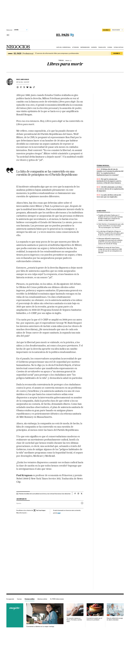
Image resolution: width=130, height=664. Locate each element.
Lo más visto (101, 211)
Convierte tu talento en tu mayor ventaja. (40, 626)
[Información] (71, 60)
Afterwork (75, 47)
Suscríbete (116, 53)
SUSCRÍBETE (106, 30)
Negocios (18, 47)
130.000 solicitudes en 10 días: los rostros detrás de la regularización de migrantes (110, 189)
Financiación (102, 47)
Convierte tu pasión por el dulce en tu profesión (94, 619)
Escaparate (10, 599)
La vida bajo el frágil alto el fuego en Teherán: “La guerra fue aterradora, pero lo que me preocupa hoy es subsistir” (111, 233)
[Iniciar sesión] (117, 30)
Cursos (19, 599)
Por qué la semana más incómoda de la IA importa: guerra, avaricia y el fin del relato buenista (109, 181)
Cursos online (29, 599)
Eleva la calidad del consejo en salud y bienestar (115, 619)
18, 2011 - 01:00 (22, 82)
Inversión (94, 47)
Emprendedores (85, 47)
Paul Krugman (22, 79)
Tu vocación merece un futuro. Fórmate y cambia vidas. (74, 619)
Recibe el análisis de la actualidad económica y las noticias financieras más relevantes (44, 493)
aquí (59, 513)
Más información (21, 513)
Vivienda (109, 47)
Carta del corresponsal (63, 47)
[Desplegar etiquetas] (82, 503)
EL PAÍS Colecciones (57, 599)
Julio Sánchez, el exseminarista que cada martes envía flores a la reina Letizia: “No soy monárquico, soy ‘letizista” (111, 225)
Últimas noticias (118, 47)
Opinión (18, 503)
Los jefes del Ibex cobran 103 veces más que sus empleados (109, 196)
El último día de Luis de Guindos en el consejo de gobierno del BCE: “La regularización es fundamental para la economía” (110, 172)
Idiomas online (42, 599)
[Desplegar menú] (8, 35)
